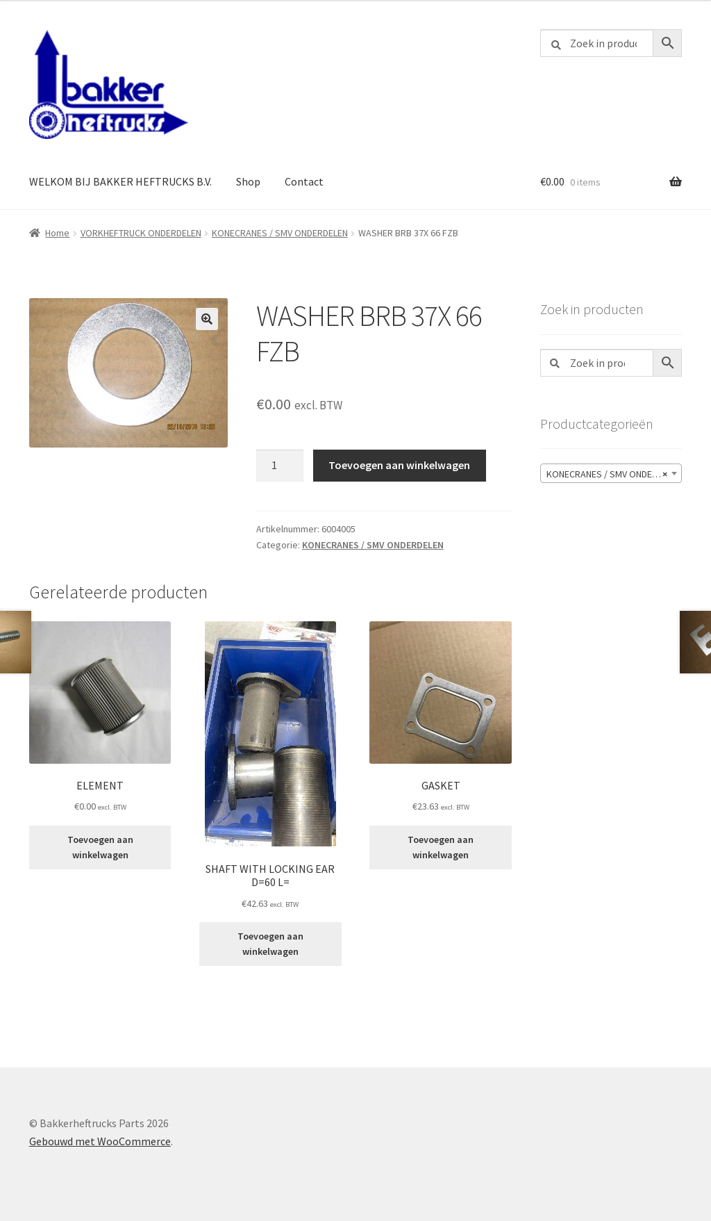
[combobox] (611, 473)
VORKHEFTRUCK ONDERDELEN (141, 233)
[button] (207, 319)
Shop (248, 181)
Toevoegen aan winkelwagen (399, 465)
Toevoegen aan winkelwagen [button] (100, 847)
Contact (304, 181)
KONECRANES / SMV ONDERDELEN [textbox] (613, 474)
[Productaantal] (279, 466)
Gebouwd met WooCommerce (100, 1141)
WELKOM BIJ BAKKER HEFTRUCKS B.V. (120, 181)
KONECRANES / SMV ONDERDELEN (280, 233)
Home (57, 233)
